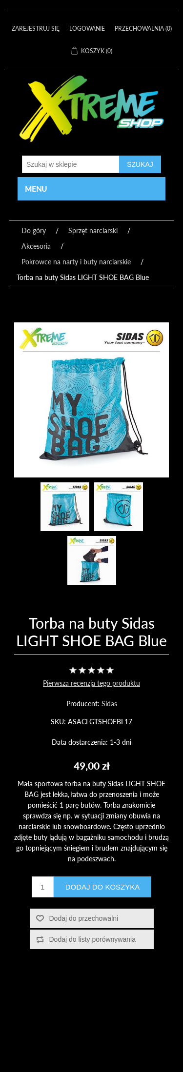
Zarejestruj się (36, 28)
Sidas (109, 703)
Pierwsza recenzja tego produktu (91, 683)
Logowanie (87, 28)
